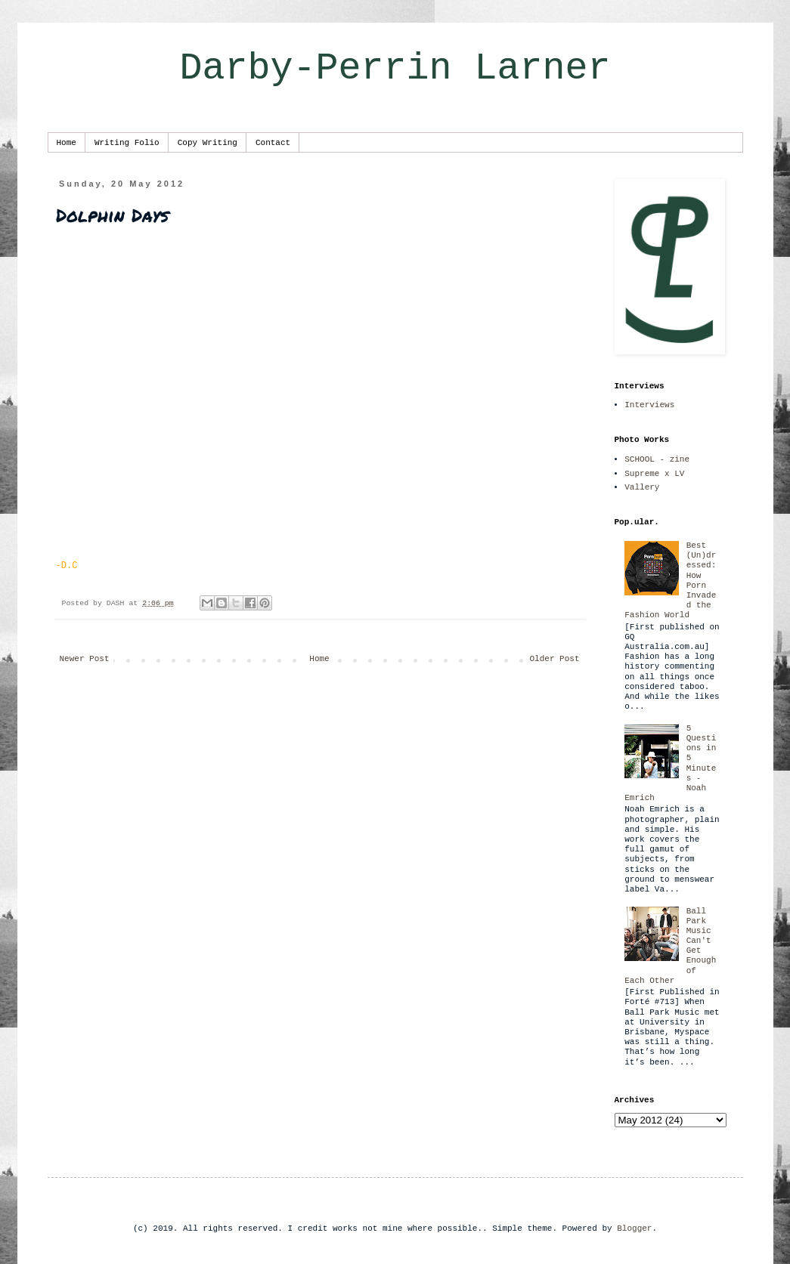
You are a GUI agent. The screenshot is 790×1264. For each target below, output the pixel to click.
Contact (273, 142)
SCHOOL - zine (656, 459)
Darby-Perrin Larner (394, 68)
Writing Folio (127, 142)
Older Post (554, 658)
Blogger (634, 1228)
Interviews (649, 404)
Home (66, 142)
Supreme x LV (654, 473)
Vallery (641, 487)
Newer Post (85, 658)
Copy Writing (207, 142)
